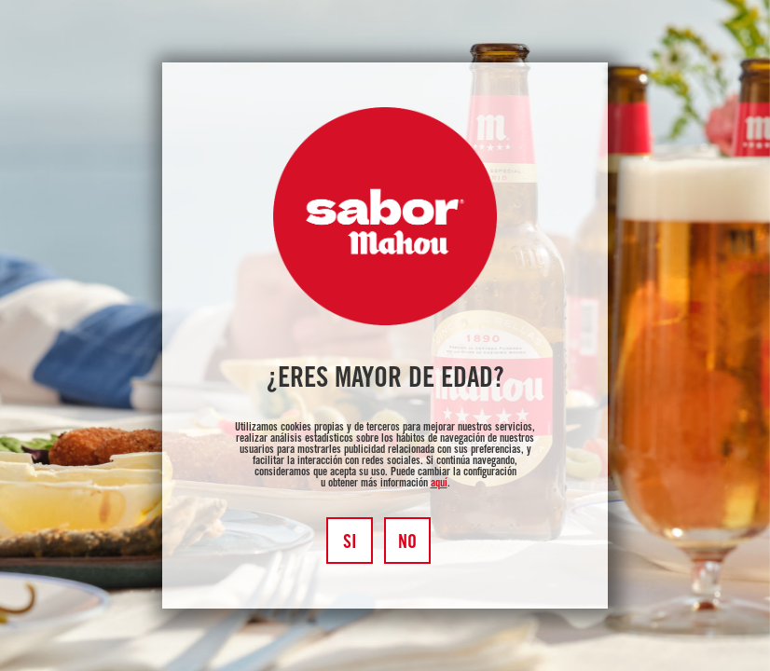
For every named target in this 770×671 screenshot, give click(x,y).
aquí (439, 483)
